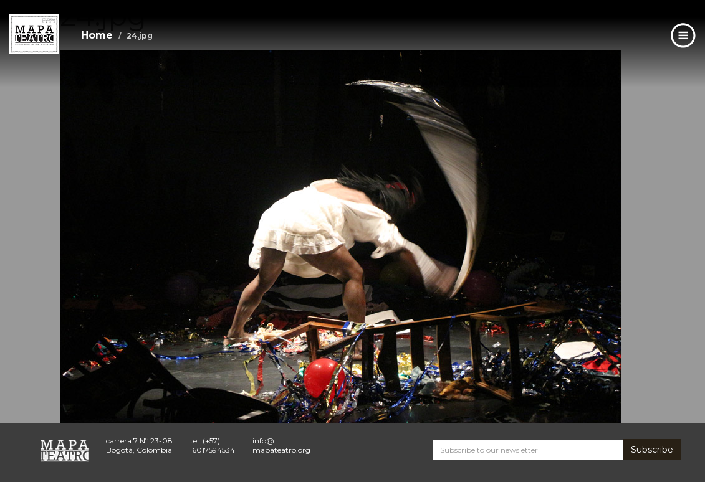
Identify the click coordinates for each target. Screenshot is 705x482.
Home (97, 35)
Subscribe (652, 449)
